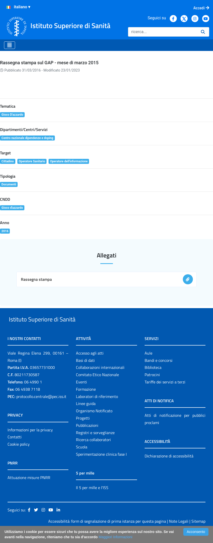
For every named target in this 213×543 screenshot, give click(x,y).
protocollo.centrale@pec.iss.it (41, 408)
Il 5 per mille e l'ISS (92, 499)
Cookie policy (19, 456)
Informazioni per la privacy (30, 441)
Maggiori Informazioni (115, 537)
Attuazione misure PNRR (29, 489)
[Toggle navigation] (9, 45)
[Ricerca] (162, 32)
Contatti (15, 449)
